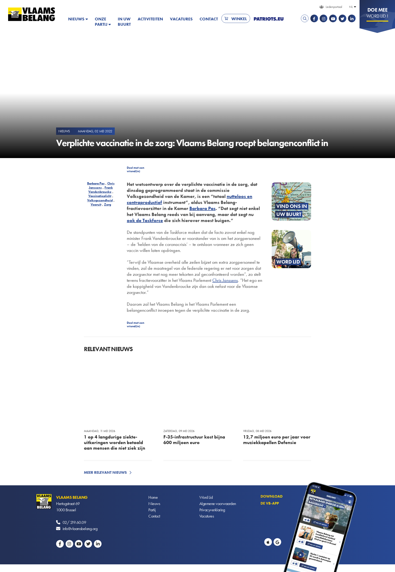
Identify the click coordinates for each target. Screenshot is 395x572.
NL (351, 7)
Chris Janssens (102, 185)
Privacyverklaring (212, 509)
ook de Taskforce (145, 220)
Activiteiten (150, 19)
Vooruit (96, 204)
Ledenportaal (334, 7)
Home (153, 497)
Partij (152, 509)
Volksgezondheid (100, 200)
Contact (209, 19)
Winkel (239, 18)
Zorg (107, 204)
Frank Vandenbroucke (100, 189)
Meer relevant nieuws (105, 472)
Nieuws (76, 19)
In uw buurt (124, 21)
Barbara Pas (96, 183)
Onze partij (101, 21)
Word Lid (206, 497)
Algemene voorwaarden (217, 503)
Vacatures (181, 19)
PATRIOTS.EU (269, 19)
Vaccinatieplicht (99, 196)
